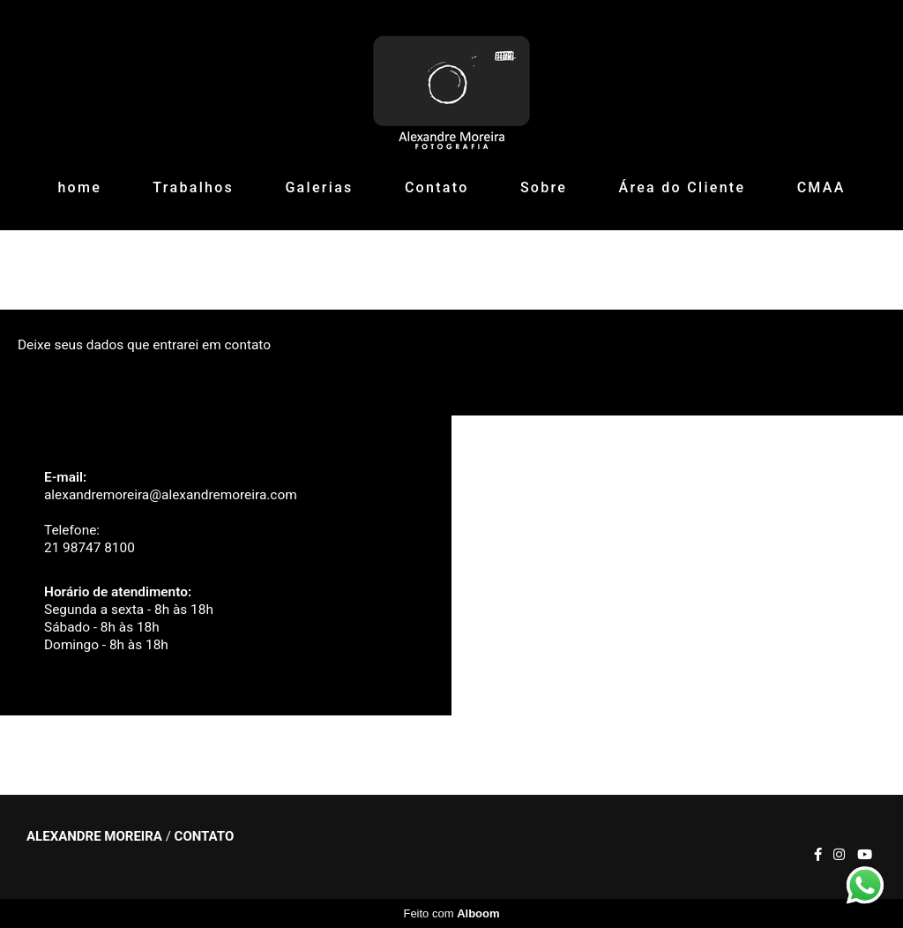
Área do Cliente (682, 187)
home (79, 187)
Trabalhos (193, 187)
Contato (437, 187)
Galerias (319, 187)
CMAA (821, 187)
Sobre (543, 187)
